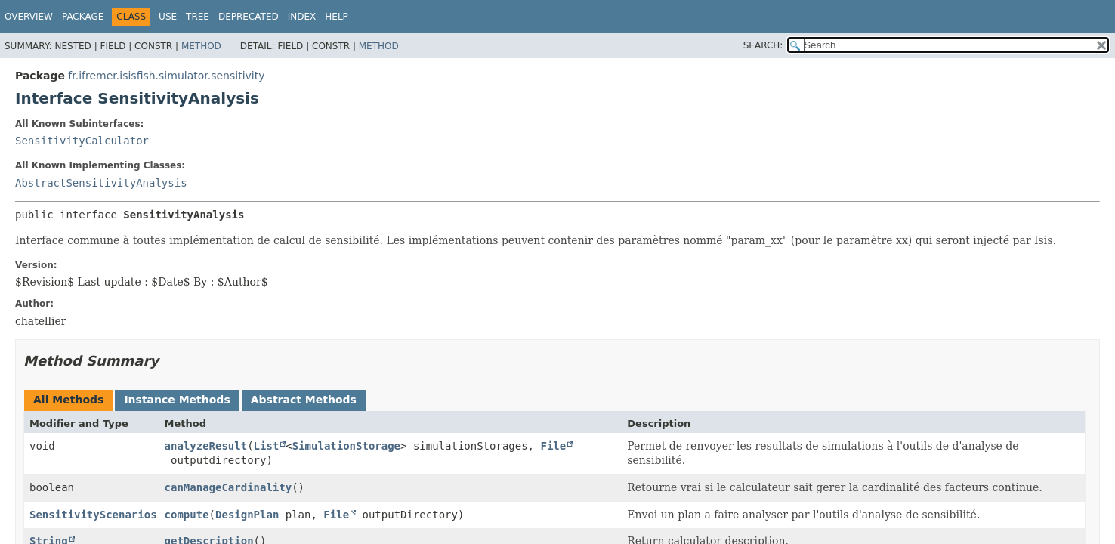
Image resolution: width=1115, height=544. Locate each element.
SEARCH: (763, 45)
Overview (29, 16)
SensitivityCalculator (82, 140)
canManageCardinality (228, 487)
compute (187, 514)
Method (201, 46)
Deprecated (248, 16)
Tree (197, 16)
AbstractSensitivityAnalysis (101, 183)
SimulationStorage (346, 446)
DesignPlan (247, 514)
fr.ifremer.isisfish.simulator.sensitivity (166, 76)
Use (168, 16)
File (553, 446)
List (267, 446)
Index (302, 16)
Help (336, 16)
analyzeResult (206, 446)
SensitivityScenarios (93, 514)
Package (82, 16)
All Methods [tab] (68, 400)
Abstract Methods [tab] (304, 400)
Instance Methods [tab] (177, 400)
